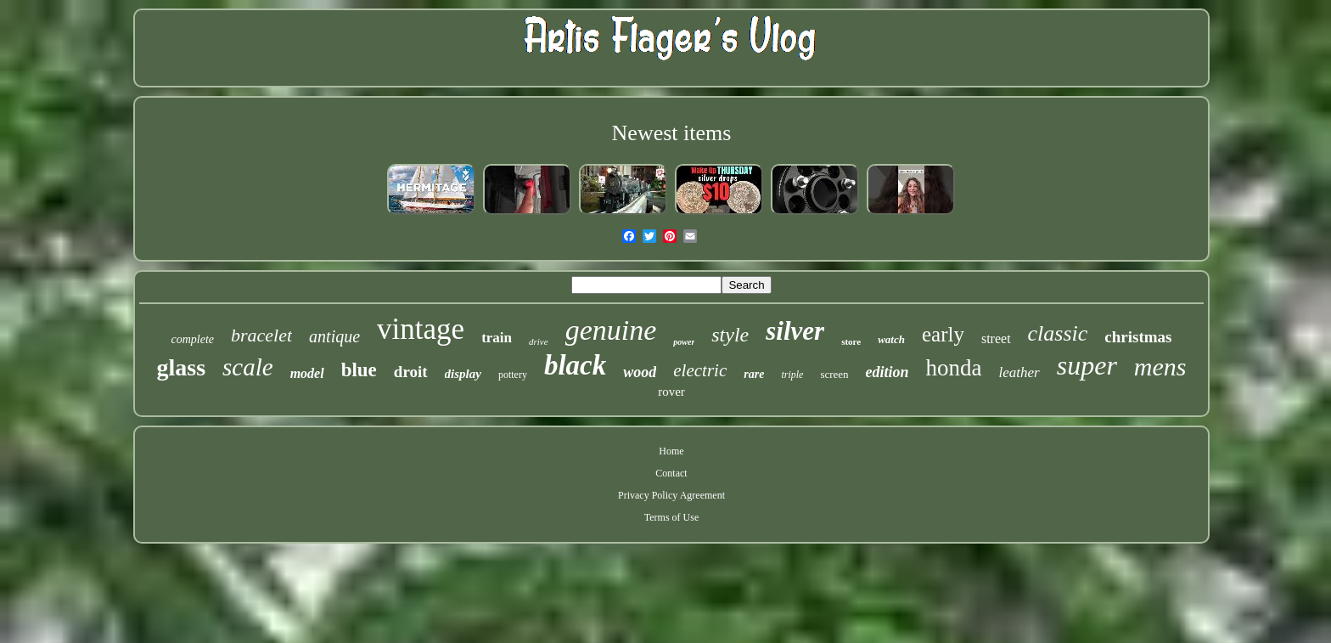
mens (1160, 367)
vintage (420, 329)
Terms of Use (671, 517)
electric (700, 370)
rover (671, 391)
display (463, 374)
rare (754, 374)
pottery (512, 375)
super (1087, 365)
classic (1058, 333)
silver (795, 331)
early (943, 334)
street (996, 338)
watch (891, 339)
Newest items (672, 133)
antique (334, 336)
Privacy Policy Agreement (671, 495)
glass (180, 367)
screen (834, 374)
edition (887, 372)
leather (1019, 372)
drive (538, 341)
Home (671, 451)
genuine (611, 330)
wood (639, 372)
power (683, 342)
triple (792, 375)
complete (192, 339)
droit (411, 372)
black (575, 365)
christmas (1137, 337)
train (496, 338)
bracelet (261, 335)
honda (954, 368)
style (730, 335)
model (307, 373)
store (851, 341)
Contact (671, 473)
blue (359, 370)
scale (247, 367)
